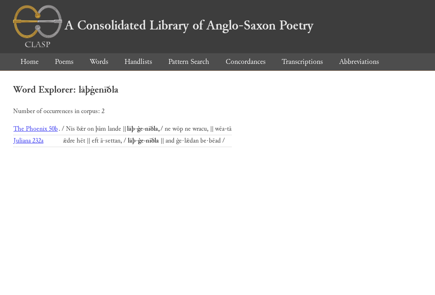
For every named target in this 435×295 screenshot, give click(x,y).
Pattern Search (188, 62)
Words (99, 62)
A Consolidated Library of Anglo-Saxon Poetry (163, 25)
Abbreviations (359, 62)
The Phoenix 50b (36, 129)
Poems (64, 62)
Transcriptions (302, 62)
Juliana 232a (28, 140)
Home (29, 62)
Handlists (138, 62)
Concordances (245, 62)
